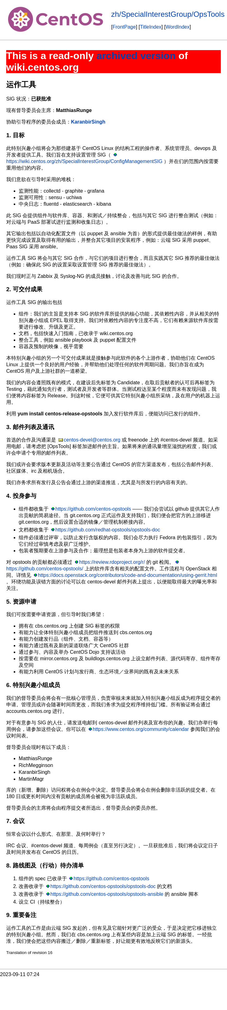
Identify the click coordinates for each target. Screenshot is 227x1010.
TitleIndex (151, 27)
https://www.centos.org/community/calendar (141, 729)
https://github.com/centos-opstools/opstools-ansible (106, 894)
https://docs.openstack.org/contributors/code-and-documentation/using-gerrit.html (127, 575)
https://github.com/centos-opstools (93, 509)
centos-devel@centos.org (92, 439)
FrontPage (124, 27)
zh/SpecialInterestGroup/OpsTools (168, 14)
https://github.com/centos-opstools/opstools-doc (103, 886)
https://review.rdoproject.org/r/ (112, 562)
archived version (136, 55)
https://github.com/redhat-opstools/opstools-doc (107, 529)
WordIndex (178, 27)
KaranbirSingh (88, 121)
